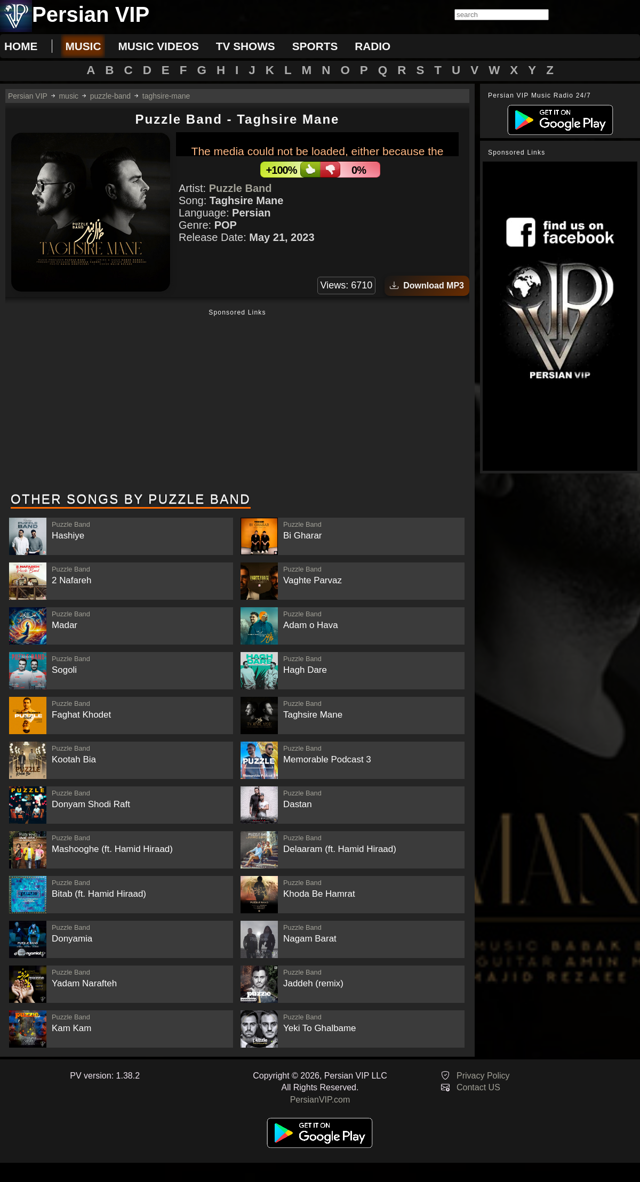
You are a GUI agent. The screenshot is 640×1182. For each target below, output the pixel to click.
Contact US (478, 1087)
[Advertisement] (237, 401)
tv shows (245, 46)
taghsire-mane (166, 96)
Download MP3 (427, 285)
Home (20, 46)
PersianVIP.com (320, 1099)
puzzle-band (110, 96)
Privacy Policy (483, 1075)
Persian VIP (27, 96)
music (83, 46)
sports (315, 46)
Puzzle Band (240, 188)
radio (372, 46)
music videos (158, 46)
